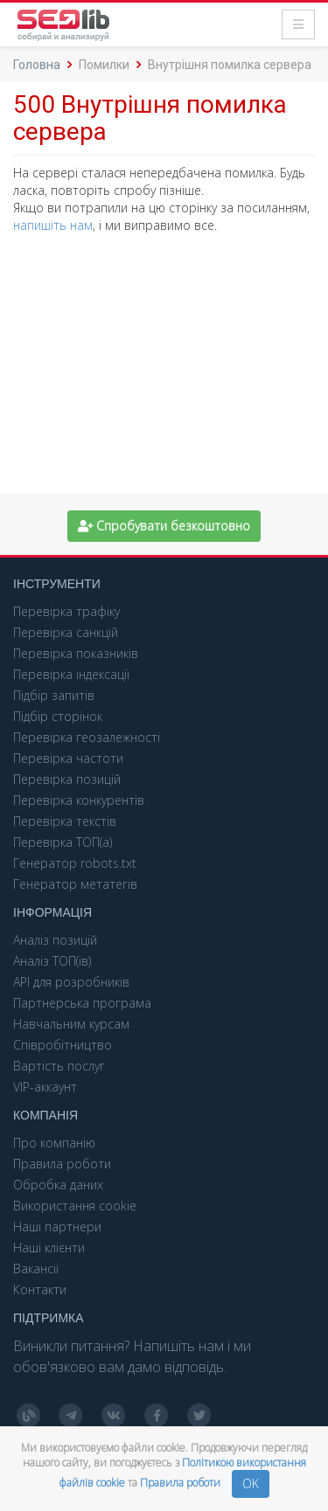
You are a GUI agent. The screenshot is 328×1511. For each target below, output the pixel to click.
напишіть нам (53, 225)
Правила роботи (181, 1482)
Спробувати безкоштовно (164, 525)
